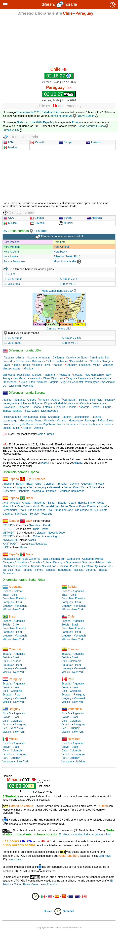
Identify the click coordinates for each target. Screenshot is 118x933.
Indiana (37, 364)
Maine (96, 364)
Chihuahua (21, 562)
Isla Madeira (30, 416)
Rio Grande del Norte (60, 510)
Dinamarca (98, 403)
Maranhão (8, 506)
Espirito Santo (86, 502)
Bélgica (83, 399)
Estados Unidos (52, 112)
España (36, 407)
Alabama (9, 357)
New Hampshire (94, 374)
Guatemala (8, 491)
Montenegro (76, 420)
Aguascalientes (11, 558)
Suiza (16, 427)
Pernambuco (10, 510)
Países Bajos (105, 420)
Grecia (95, 407)
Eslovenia (23, 407)
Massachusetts (11, 368)
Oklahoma (57, 378)
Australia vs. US (71, 338)
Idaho (16, 364)
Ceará (72, 502)
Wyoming (28, 385)
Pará (82, 506)
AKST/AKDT (9, 540)
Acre (5, 502)
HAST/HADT (9, 543)
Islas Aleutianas (37, 543)
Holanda (25, 403)
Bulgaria (37, 403)
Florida (95, 361)
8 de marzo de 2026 (28, 112)
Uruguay (41, 487)
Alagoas (15, 502)
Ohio (46, 378)
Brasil (29, 483)
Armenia (44, 399)
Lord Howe (104, 855)
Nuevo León (49, 566)
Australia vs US (69, 279)
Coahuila (35, 562)
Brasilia (62, 502)
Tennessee (10, 382)
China (17, 884)
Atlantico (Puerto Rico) (67, 256)
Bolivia (20, 483)
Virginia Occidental (72, 382)
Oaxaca (63, 566)
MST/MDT (8, 532)
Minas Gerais (69, 506)
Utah (32, 382)
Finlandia (59, 407)
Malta (38, 420)
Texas (23, 382)
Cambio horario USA (59, 328)
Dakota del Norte (57, 361)
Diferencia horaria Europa (23, 392)
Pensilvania (84, 378)
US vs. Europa (12, 342)
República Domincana (71, 491)
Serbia (107, 424)
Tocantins (46, 513)
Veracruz (91, 569)
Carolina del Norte (76, 357)
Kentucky (71, 364)
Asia (40, 434)
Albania (6, 399)
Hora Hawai (61, 251)
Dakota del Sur (79, 361)
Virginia (53, 382)
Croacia (84, 403)
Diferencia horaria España (20, 472)
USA (10, 142)
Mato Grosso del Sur (46, 506)
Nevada (77, 374)
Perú (31, 487)
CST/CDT (8, 529)
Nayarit (35, 566)
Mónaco (61, 420)
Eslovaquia (8, 407)
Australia (93, 142)
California (58, 357)
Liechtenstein (81, 416)
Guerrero (87, 562)
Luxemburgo (9, 420)
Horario (53, 911)
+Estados (40, 231)
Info (4, 444)
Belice (67, 487)
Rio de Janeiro (36, 510)
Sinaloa (27, 569)
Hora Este (59, 242)
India (87, 834)
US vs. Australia (12, 279)
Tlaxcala (78, 569)
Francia (71, 407)
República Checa (53, 424)
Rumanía (71, 424)
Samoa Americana (14, 261)
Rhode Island (101, 378)
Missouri (37, 374)
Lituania (96, 416)
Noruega (90, 420)
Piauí (23, 510)
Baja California (31, 558)
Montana (49, 374)
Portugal (19, 424)
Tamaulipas (64, 569)
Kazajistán (54, 416)
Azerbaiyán (69, 399)
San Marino (94, 424)
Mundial (66, 223)
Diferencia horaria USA (21, 350)
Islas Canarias (12, 416)
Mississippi (23, 374)
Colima (47, 562)
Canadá (37, 142)
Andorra (31, 399)
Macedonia (26, 420)
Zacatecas (8, 573)
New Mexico (20, 378)
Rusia (82, 424)
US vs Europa (88, 115)
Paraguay (20, 487)
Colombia (49, 483)
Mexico (10, 147)
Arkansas (44, 357)
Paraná (103, 506)
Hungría (106, 407)
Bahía (50, 502)
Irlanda (6, 410)
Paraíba (91, 506)
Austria (55, 399)
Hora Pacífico (11, 242)
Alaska (20, 357)
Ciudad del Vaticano (66, 403)
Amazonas (39, 502)
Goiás (100, 502)
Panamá (51, 491)
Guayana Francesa (92, 483)
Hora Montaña (11, 246)
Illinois (26, 364)
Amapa (26, 502)
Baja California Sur (53, 558)
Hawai (6, 364)
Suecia (6, 427)
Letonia (67, 416)
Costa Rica (79, 487)
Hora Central (61, 246)
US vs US (9, 274)
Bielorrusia (96, 399)
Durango (58, 562)
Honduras (23, 491)
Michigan (29, 368)
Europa (76, 122)
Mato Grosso (24, 506)
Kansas (57, 364)
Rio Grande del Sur (86, 510)
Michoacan (10, 566)
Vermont (42, 382)
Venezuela (55, 487)
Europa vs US (12, 130)
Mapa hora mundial (67, 261)
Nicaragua (38, 491)
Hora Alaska (10, 256)
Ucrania (38, 427)
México (10, 223)
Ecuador (62, 483)
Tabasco (50, 569)
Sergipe (34, 513)
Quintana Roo (103, 566)
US (4, 231)
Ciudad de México (92, 558)
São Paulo (21, 513)
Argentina (8, 483)
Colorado (7, 361)
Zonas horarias (18, 231)
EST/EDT (8, 525)
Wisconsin (15, 385)
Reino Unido (33, 424)
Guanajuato (73, 562)
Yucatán (103, 569)
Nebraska (64, 374)
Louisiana (85, 364)
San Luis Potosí (11, 569)
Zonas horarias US (61, 115)
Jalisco (110, 562)
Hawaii (45, 462)
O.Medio (37, 223)
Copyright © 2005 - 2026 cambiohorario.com (59, 927)
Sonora (39, 569)
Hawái (23, 547)
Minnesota (8, 374)
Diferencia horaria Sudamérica (23, 579)
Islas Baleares (49, 410)
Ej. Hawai (64, 834)
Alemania (19, 399)
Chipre (48, 403)
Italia (43, 416)
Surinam (7, 487)
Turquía (27, 427)
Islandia (17, 410)
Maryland (108, 364)
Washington (92, 382)
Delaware (37, 361)
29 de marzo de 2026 (29, 122)
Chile (38, 483)
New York (35, 378)
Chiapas (7, 562)
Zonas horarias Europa (91, 126)
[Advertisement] (59, 41)
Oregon (71, 378)
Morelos (24, 566)
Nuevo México (56, 532)
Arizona (32, 357)
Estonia (47, 407)
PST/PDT (8, 536)
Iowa (47, 364)
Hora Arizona (11, 251)
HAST (5, 547)
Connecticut (23, 361)
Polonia (6, 424)
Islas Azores (32, 410)
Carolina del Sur (99, 357)
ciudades (68, 911)
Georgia (106, 361)
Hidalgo (99, 562)
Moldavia (49, 420)
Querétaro (87, 566)
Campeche (73, 558)
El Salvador (95, 487)
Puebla (74, 566)
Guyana (74, 483)
